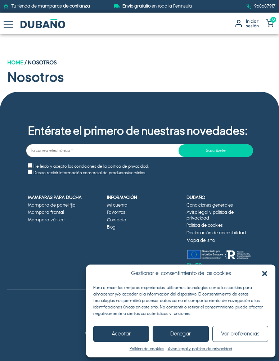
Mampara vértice (46, 220)
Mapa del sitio (200, 240)
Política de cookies (147, 349)
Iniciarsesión (252, 23)
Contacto (116, 220)
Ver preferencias (240, 334)
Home (15, 62)
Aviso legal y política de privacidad (200, 349)
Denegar (180, 334)
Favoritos (116, 212)
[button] (264, 273)
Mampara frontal (46, 212)
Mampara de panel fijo (51, 205)
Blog (111, 227)
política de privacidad (128, 166)
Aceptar (121, 334)
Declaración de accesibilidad (216, 233)
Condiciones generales (209, 205)
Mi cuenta (117, 205)
